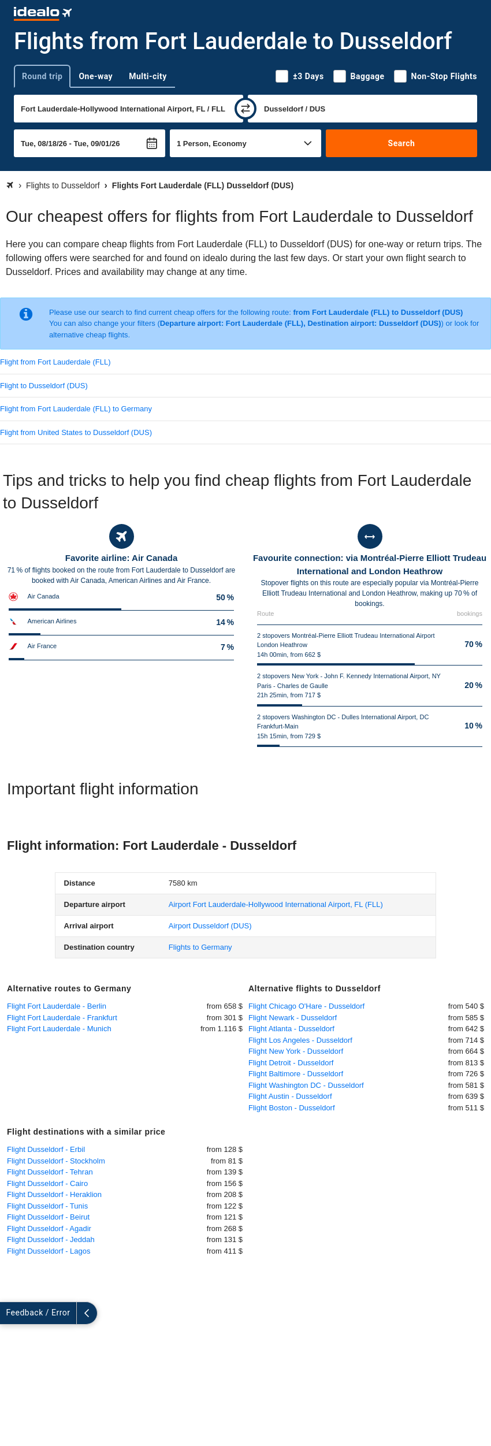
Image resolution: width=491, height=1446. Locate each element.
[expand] (10, 1313)
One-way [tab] (96, 76)
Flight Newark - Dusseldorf (292, 1017)
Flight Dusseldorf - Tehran (50, 1172)
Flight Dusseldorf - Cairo (47, 1183)
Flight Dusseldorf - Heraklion (54, 1194)
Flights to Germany (200, 947)
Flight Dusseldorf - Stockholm (56, 1161)
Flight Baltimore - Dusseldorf (295, 1073)
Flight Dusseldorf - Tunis (47, 1206)
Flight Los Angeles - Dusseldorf (300, 1040)
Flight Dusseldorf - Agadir (49, 1228)
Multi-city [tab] (148, 76)
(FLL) (276, 904)
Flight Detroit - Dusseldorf (290, 1062)
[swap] (245, 109)
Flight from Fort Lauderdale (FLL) (55, 362)
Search (401, 143)
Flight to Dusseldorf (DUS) (44, 385)
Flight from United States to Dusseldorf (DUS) (76, 432)
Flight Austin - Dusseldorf (290, 1096)
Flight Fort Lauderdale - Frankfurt (62, 1017)
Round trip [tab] (42, 76)
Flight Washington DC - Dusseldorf (306, 1085)
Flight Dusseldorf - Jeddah (51, 1239)
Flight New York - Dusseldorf (295, 1051)
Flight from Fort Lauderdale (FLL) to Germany (76, 408)
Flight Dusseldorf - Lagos (49, 1251)
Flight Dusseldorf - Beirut (48, 1217)
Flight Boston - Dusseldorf (291, 1107)
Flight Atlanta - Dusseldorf (291, 1028)
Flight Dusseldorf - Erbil (46, 1149)
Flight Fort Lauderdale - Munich (59, 1028)
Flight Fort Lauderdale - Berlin (56, 1006)
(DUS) (210, 925)
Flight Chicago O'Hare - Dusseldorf (306, 1006)
